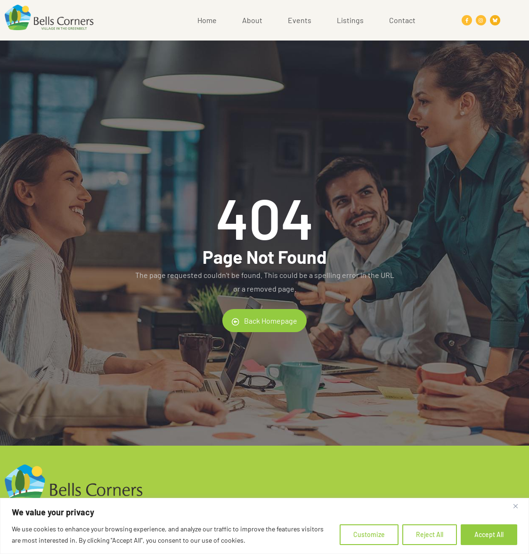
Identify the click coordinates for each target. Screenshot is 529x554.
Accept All (489, 534)
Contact (402, 20)
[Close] (519, 506)
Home (207, 20)
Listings (350, 20)
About (252, 20)
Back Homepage (264, 321)
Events (299, 20)
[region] (264, 526)
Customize (369, 534)
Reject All (429, 534)
